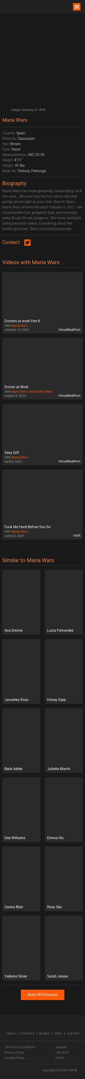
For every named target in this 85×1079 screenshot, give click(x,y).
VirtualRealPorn (69, 329)
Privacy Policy (14, 1052)
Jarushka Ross (16, 700)
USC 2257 (62, 1052)
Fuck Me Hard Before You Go (28, 527)
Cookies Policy (15, 1058)
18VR (76, 535)
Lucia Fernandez (60, 630)
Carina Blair (14, 907)
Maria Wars (20, 325)
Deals (58, 1033)
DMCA (60, 1058)
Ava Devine (13, 630)
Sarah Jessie (57, 976)
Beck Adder (13, 769)
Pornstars (27, 1033)
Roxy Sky (54, 907)
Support (61, 1047)
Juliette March (58, 769)
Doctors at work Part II (22, 321)
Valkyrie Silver (16, 976)
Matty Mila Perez (41, 391)
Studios (44, 1033)
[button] (76, 7)
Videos (10, 1033)
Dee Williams (15, 838)
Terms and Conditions (20, 1047)
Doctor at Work (16, 387)
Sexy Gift (12, 453)
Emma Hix (55, 838)
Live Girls (73, 1033)
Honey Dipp (56, 700)
